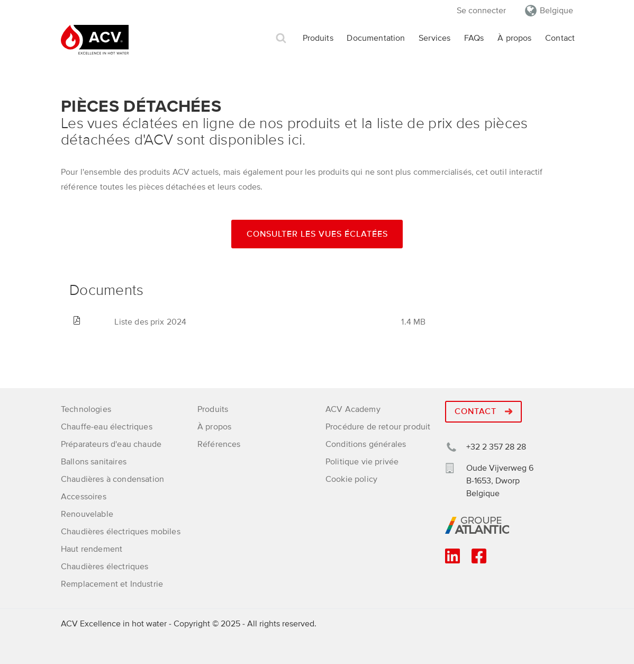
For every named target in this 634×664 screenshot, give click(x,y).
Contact (560, 38)
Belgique (556, 10)
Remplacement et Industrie (112, 584)
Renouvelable (87, 514)
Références (219, 444)
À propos (514, 38)
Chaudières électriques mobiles (120, 531)
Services (434, 38)
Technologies (86, 409)
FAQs (474, 38)
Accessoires (83, 496)
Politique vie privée (361, 461)
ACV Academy (353, 409)
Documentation (376, 38)
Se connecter (481, 10)
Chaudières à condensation (112, 479)
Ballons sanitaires (93, 461)
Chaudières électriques (105, 566)
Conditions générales (365, 444)
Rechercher (281, 38)
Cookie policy (351, 479)
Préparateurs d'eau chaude (111, 444)
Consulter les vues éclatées (317, 234)
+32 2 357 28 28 (496, 447)
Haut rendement (91, 549)
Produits (318, 38)
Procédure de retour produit (377, 426)
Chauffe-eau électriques (106, 426)
